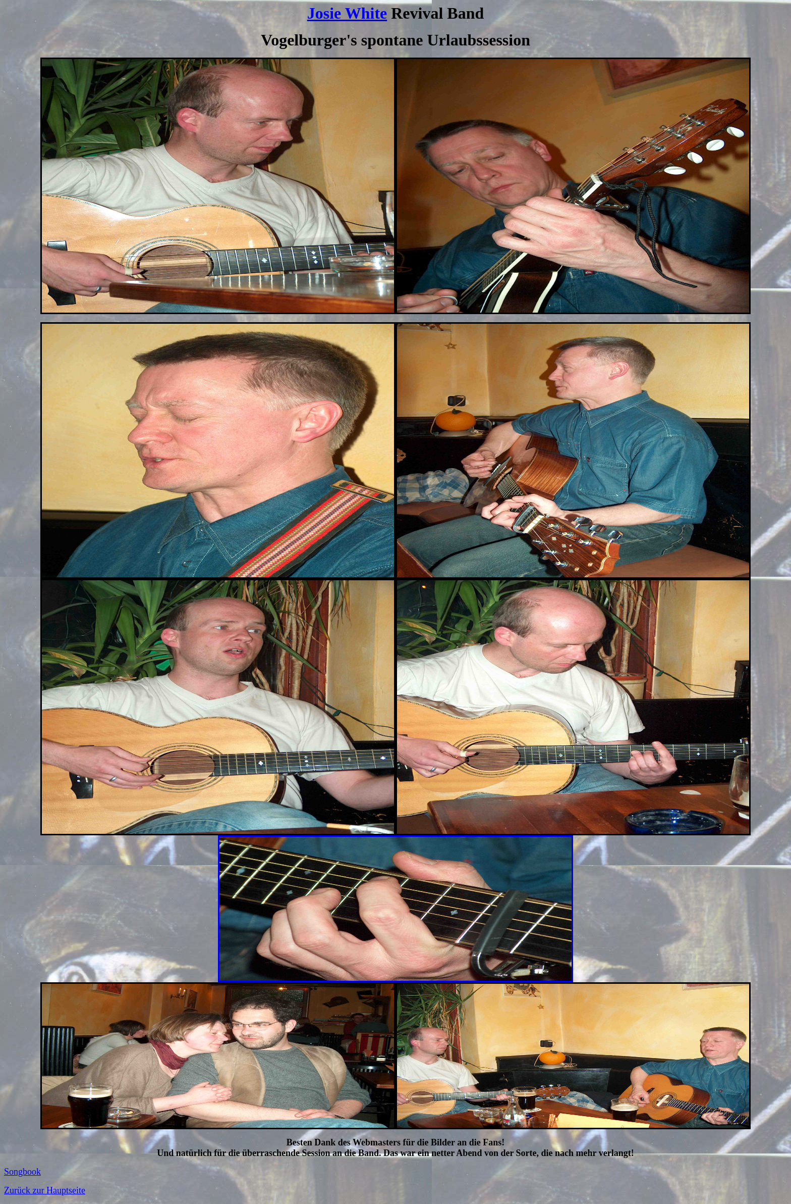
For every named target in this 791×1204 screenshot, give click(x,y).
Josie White (347, 13)
